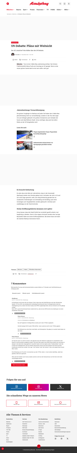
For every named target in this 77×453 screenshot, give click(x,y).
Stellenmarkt (25, 439)
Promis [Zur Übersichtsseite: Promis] (32, 9)
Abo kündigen (58, 429)
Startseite (9, 14)
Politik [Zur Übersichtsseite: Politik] (53, 9)
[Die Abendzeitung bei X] (60, 387)
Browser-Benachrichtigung (28, 429)
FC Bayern (8, 427)
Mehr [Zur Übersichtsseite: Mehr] (66, 9)
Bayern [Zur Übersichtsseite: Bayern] (18, 9)
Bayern (7, 425)
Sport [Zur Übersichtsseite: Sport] (24, 9)
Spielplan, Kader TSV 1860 (28, 437)
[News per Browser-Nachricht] (60, 403)
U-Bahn (25, 269)
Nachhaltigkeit (9, 441)
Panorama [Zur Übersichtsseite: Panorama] (40, 9)
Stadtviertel (8, 423)
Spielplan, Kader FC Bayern (28, 435)
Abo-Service (41, 427)
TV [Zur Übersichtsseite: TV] (48, 9)
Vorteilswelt (25, 433)
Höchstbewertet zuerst (38, 293)
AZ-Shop (40, 435)
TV (6, 435)
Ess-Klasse (24, 431)
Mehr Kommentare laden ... (19, 365)
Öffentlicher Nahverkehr (35, 269)
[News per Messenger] (16, 403)
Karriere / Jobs (41, 423)
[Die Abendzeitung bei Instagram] (38, 387)
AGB (56, 423)
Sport (7, 433)
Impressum (57, 421)
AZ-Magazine (41, 437)
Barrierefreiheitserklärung (60, 427)
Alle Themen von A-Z (26, 421)
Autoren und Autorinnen (43, 421)
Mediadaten (41, 433)
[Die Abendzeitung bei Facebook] (16, 387)
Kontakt (40, 431)
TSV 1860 (8, 429)
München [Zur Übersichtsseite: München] (10, 9)
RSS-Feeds (24, 427)
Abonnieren (40, 425)
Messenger (24, 425)
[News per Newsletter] (38, 403)
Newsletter (24, 423)
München (14, 14)
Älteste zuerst (26, 293)
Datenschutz (57, 425)
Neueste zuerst (16, 293)
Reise (7, 439)
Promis (7, 431)
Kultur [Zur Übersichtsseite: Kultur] (59, 9)
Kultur (7, 437)
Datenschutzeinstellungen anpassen (62, 431)
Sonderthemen (41, 439)
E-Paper (40, 429)
